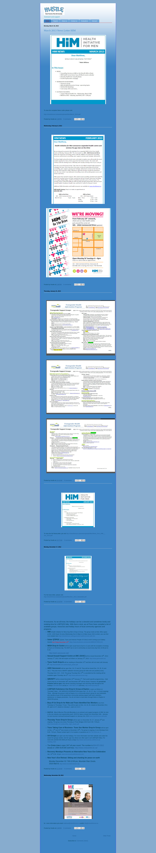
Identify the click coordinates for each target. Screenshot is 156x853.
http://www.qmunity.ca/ (92, 685)
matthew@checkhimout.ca (71, 823)
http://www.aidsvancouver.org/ (78, 675)
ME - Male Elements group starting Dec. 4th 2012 (70, 779)
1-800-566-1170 (73, 685)
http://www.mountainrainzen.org (69, 764)
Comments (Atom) (82, 841)
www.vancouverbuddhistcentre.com (73, 754)
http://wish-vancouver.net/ (59, 653)
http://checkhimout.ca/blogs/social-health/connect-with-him (77, 636)
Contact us (74, 21)
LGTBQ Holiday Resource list (60, 609)
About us (64, 21)
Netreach (94, 21)
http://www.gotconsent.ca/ (98, 658)
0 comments (67, 119)
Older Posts (106, 836)
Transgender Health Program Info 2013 (64, 295)
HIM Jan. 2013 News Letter (58, 488)
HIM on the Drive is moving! (59, 130)
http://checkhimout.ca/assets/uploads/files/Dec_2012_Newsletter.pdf (65, 597)
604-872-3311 (98, 745)
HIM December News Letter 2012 (62, 551)
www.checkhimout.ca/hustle (98, 716)
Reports (55, 21)
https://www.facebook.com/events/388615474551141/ (86, 642)
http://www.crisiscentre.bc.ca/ (86, 748)
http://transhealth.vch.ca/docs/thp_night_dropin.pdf (63, 724)
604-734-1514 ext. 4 (94, 732)
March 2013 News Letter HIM (60, 30)
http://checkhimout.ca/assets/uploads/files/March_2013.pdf (62, 114)
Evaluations (84, 21)
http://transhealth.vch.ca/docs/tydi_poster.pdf (64, 664)
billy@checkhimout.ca (91, 823)
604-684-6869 (57, 685)
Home (47, 21)
